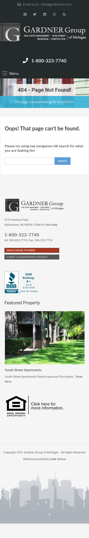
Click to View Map (45, 224)
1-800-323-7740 (48, 60)
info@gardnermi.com (56, 4)
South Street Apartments (23, 370)
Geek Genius (58, 459)
